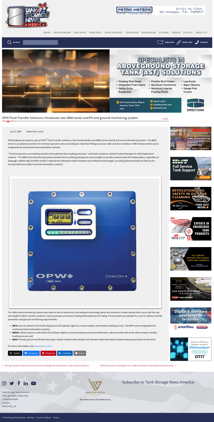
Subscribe (187, 42)
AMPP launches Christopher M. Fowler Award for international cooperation (131, 366)
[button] (15, 353)
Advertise (169, 42)
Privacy (56, 417)
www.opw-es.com (43, 346)
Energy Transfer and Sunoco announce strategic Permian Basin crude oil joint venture (45, 366)
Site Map (30, 417)
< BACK (165, 119)
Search (16, 42)
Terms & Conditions (43, 417)
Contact (204, 42)
